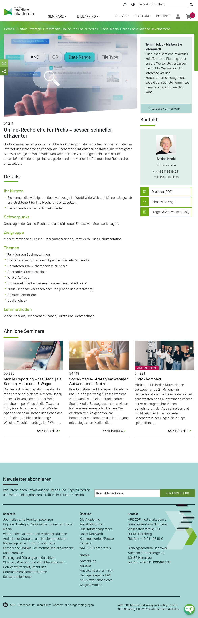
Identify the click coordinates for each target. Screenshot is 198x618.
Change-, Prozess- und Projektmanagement (34, 562)
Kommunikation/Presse (97, 539)
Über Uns (142, 16)
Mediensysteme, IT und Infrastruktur (29, 543)
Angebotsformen (92, 524)
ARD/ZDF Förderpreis (95, 548)
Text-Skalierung (125, 4)
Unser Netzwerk (91, 534)
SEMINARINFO (50, 431)
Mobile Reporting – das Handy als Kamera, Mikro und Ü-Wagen (33, 381)
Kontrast (133, 4)
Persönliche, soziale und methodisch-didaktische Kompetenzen (38, 550)
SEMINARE (57, 17)
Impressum (44, 605)
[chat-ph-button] (189, 609)
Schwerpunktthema (17, 577)
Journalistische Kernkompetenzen (28, 520)
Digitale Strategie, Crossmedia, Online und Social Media (38, 526)
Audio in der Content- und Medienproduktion (35, 539)
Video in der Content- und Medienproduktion (35, 534)
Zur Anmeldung (177, 493)
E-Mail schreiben (166, 177)
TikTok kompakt (148, 379)
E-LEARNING (88, 17)
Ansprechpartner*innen (96, 571)
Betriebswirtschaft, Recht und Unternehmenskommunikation (25, 569)
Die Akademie (90, 520)
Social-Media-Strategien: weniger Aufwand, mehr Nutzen (98, 381)
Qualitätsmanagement (96, 529)
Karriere (85, 543)
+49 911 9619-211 (166, 171)
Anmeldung (88, 561)
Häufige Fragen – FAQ (95, 575)
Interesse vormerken (164, 109)
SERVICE (122, 16)
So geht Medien (91, 585)
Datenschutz (26, 605)
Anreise (85, 566)
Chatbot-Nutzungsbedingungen (73, 605)
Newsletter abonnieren (96, 580)
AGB (13, 605)
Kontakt (163, 16)
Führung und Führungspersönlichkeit (29, 558)
